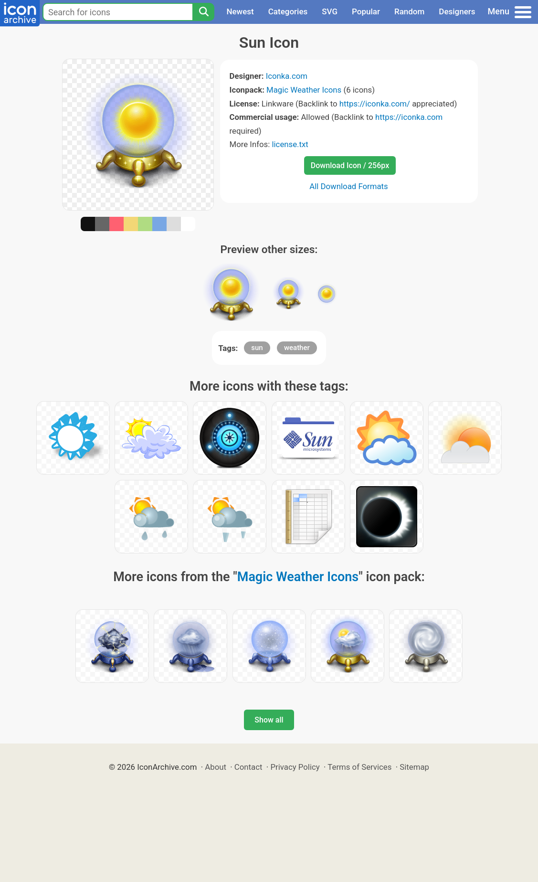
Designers (457, 11)
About (215, 767)
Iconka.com (286, 76)
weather (297, 347)
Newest (239, 11)
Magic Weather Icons (303, 90)
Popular (366, 11)
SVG (330, 11)
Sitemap (414, 767)
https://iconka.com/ (374, 103)
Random (409, 11)
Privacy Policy (294, 767)
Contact (248, 767)
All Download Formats (348, 186)
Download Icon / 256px (350, 165)
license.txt (290, 144)
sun (257, 347)
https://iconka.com (409, 117)
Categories (288, 11)
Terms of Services (359, 767)
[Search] (203, 12)
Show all (268, 719)
